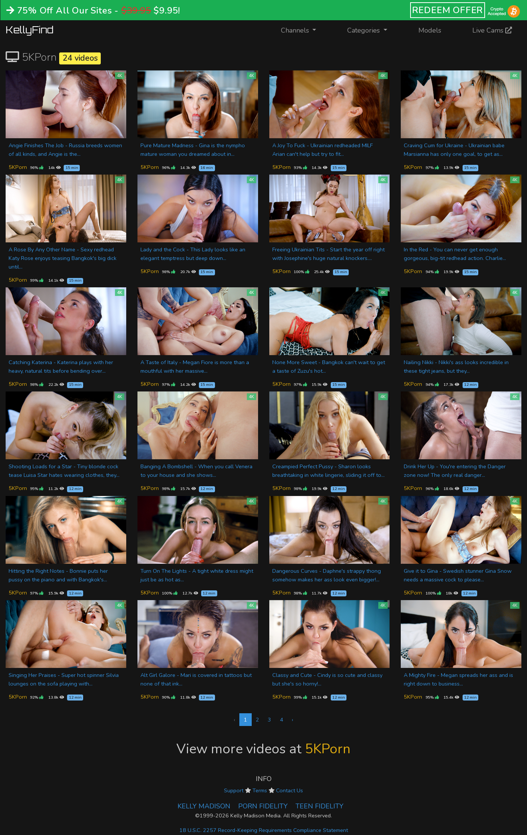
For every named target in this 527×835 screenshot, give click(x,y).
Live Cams (492, 30)
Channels (303, 30)
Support (233, 790)
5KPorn (18, 167)
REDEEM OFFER (448, 10)
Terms (259, 790)
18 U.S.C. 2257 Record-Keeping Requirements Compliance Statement (263, 830)
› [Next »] (292, 719)
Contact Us (289, 790)
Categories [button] (364, 30)
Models (429, 30)
